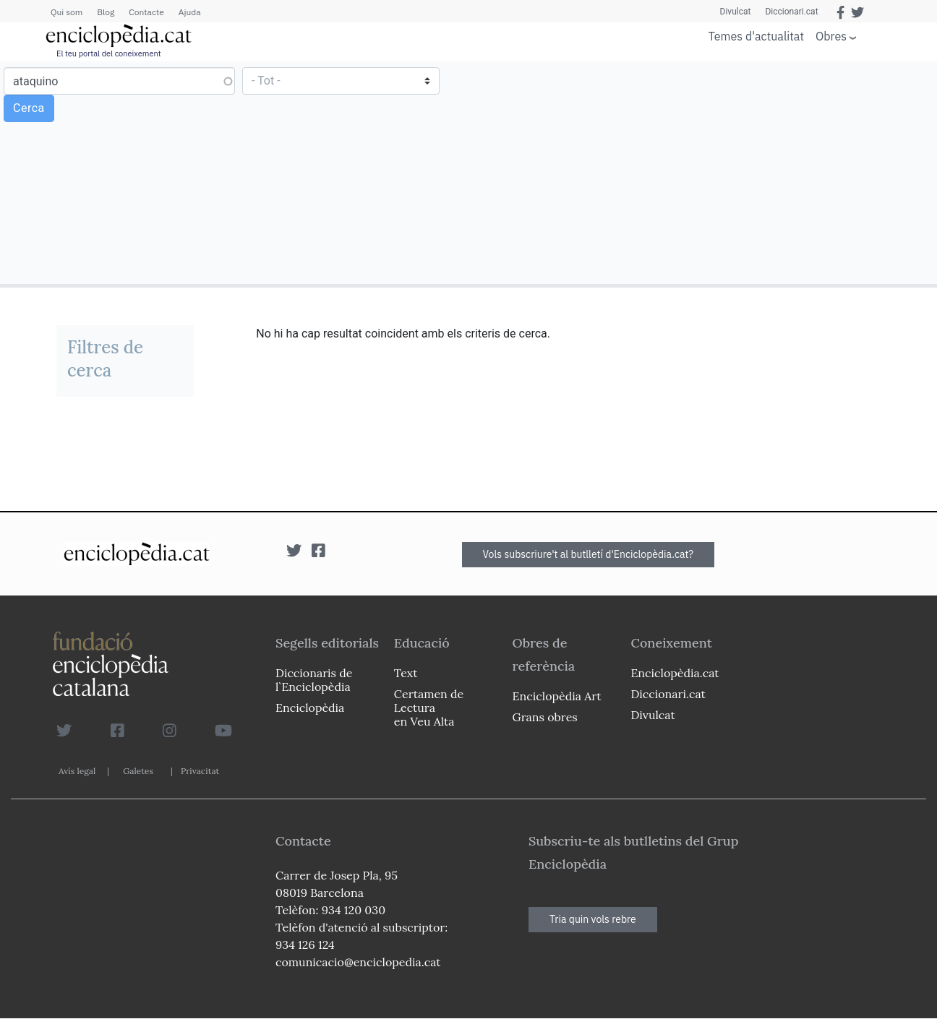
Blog (105, 12)
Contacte (146, 12)
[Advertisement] (701, 172)
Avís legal (77, 770)
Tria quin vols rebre (592, 919)
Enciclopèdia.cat (674, 673)
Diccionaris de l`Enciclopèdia (313, 680)
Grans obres (545, 717)
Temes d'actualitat (756, 36)
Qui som (66, 12)
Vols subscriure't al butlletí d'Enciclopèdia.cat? (588, 554)
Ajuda (190, 12)
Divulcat (735, 12)
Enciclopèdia (309, 707)
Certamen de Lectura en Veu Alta (428, 707)
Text (406, 673)
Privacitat (200, 770)
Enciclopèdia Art (557, 696)
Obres (831, 36)
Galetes (138, 770)
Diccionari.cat (791, 12)
